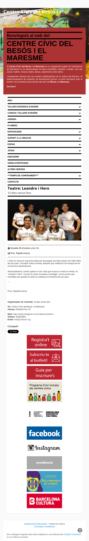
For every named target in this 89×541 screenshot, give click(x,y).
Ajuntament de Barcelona (35, 524)
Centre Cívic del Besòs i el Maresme (33, 14)
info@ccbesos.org (22, 319)
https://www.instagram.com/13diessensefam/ (33, 314)
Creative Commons (72, 534)
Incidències (50, 526)
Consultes (38, 526)
